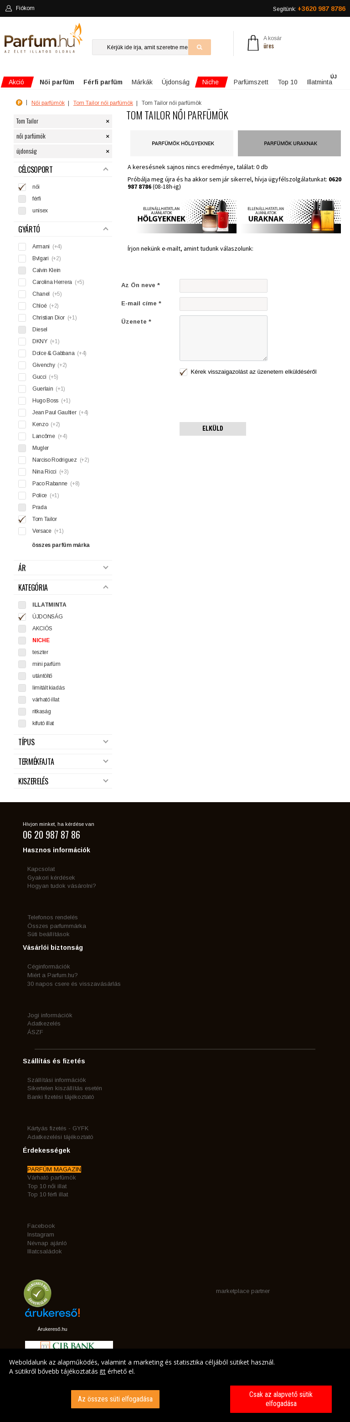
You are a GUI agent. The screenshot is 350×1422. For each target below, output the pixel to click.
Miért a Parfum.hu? (52, 975)
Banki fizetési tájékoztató (60, 1096)
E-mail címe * (141, 303)
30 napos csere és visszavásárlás (74, 983)
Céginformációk (48, 966)
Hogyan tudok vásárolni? (61, 885)
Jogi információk (49, 1015)
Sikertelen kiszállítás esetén (64, 1088)
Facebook (41, 1225)
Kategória (63, 587)
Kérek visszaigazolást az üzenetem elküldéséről (248, 372)
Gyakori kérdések (51, 877)
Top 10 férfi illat (47, 1194)
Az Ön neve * (140, 285)
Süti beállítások (48, 934)
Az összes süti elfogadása (115, 1399)
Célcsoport (63, 170)
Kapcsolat (41, 869)
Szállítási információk (56, 1080)
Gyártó (63, 229)
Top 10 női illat (47, 1186)
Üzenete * (136, 321)
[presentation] (249, 399)
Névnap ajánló (47, 1243)
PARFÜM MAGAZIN (54, 1169)
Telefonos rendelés (52, 917)
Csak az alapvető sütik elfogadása (281, 1399)
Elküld (212, 428)
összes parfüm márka (61, 545)
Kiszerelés (63, 781)
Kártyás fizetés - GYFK (57, 1128)
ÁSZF (35, 1032)
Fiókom (20, 8)
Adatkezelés (44, 1023)
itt (103, 1371)
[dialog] (175, 1385)
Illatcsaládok (44, 1251)
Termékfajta (63, 762)
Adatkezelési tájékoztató (60, 1136)
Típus (63, 742)
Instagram (40, 1234)
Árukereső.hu (52, 1329)
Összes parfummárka (56, 925)
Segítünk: (309, 8)
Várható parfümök (51, 1177)
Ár (63, 568)
